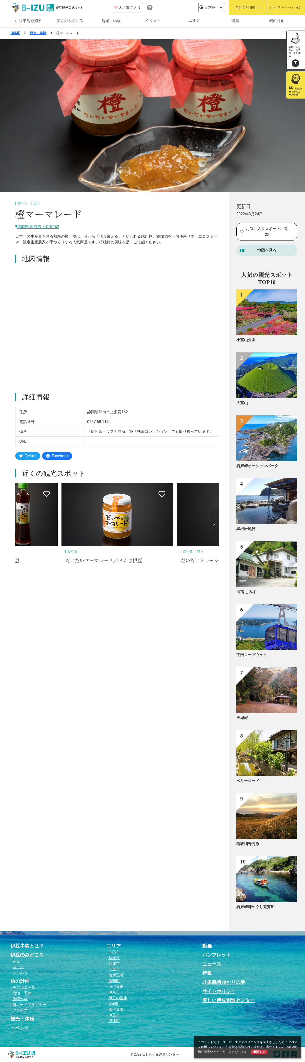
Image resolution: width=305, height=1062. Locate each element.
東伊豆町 (116, 1009)
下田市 (114, 952)
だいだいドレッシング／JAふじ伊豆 (219, 560)
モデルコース (23, 987)
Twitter (27, 456)
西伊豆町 (116, 986)
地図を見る (266, 250)
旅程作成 (20, 999)
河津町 (114, 1021)
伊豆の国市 (117, 998)
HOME (15, 33)
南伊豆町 (116, 975)
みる (16, 961)
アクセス (20, 1010)
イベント (152, 21)
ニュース (211, 964)
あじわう (20, 972)
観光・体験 (111, 21)
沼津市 (114, 963)
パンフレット (216, 955)
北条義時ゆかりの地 (223, 982)
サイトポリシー (219, 991)
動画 (207, 946)
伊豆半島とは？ (27, 946)
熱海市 (114, 958)
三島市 (114, 969)
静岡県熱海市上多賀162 (37, 227)
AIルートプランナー (29, 1004)
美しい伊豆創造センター (228, 1000)
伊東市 (114, 992)
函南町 (114, 980)
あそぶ (18, 967)
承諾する (259, 1052)
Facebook (57, 456)
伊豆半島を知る (28, 21)
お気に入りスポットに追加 (264, 231)
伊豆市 (114, 1015)
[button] (20, 523)
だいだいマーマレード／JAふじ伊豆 (103, 560)
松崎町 (114, 1003)
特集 (235, 21)
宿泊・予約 (21, 993)
